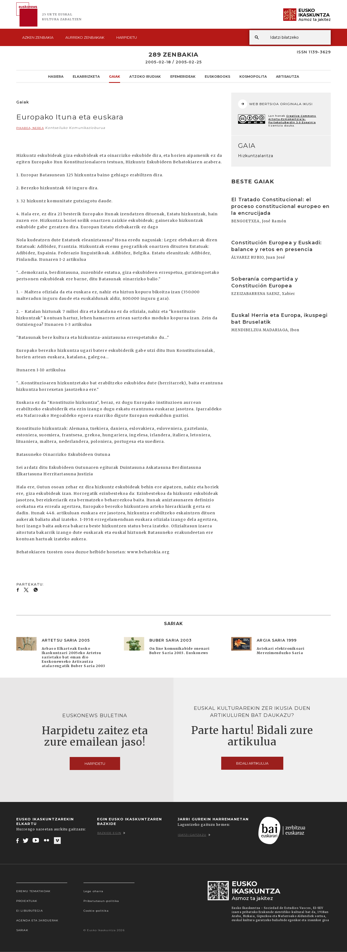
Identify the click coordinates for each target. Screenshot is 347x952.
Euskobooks (217, 76)
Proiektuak (26, 901)
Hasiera (55, 76)
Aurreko (84, 37)
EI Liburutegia (29, 910)
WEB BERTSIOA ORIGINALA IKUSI (275, 104)
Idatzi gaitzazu (194, 835)
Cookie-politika (96, 910)
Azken (37, 37)
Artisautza (287, 76)
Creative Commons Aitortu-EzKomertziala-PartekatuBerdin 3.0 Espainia (292, 119)
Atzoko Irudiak (145, 76)
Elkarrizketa (86, 76)
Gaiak (114, 76)
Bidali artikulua (252, 763)
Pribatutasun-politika (101, 901)
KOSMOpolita (253, 76)
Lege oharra (93, 891)
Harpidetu (126, 37)
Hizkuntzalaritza (255, 155)
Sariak (22, 930)
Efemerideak (182, 76)
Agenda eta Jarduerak (37, 920)
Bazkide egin (111, 833)
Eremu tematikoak (33, 891)
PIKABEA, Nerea (30, 128)
